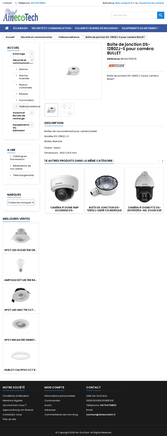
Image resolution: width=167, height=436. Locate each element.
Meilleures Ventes (16, 219)
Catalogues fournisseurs (18, 157)
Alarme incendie (24, 77)
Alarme (23, 69)
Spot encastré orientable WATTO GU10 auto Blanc (20, 339)
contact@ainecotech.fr (101, 414)
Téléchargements (23, 175)
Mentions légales (13, 400)
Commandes (52, 400)
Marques (14, 195)
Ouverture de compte (151, 2)
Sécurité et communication (51, 28)
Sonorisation (24, 100)
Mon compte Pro (124, 2)
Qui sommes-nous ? (15, 405)
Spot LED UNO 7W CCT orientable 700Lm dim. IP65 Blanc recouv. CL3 (20, 309)
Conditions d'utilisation (16, 396)
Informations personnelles (59, 396)
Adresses (50, 410)
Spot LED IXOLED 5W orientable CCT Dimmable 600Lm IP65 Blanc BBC (20, 250)
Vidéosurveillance (24, 106)
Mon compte (54, 387)
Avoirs (48, 405)
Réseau (23, 94)
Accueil (13, 48)
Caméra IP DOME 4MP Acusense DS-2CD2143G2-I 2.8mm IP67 (64, 210)
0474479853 (38, 2)
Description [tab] (53, 123)
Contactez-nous (12, 414)
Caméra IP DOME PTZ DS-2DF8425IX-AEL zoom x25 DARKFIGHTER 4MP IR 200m (144, 210)
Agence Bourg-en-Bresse (18, 410)
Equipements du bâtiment (139, 28)
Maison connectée (24, 86)
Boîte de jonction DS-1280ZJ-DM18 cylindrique (104, 209)
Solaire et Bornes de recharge (96, 28)
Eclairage (20, 28)
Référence (113, 59)
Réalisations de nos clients (20, 167)
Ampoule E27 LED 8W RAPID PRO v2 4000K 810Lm (20, 280)
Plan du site (9, 419)
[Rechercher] (137, 15)
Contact (7, 2)
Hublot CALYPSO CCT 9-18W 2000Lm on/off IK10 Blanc (20, 369)
